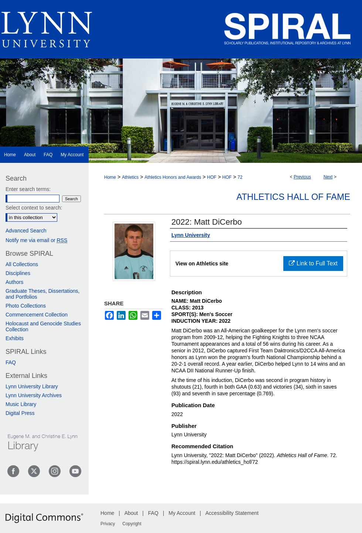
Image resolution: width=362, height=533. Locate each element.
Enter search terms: (28, 189)
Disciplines (18, 273)
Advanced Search (26, 231)
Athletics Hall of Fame (293, 197)
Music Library (21, 404)
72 (240, 177)
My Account (181, 513)
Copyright (131, 523)
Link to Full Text (313, 263)
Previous (302, 177)
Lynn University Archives (34, 395)
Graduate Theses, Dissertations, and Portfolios (43, 294)
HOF (211, 177)
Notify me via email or (36, 240)
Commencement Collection (37, 315)
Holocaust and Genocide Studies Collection (43, 326)
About (131, 513)
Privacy (107, 523)
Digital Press (20, 413)
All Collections (22, 264)
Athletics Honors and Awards (172, 177)
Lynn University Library (32, 386)
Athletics (130, 177)
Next (328, 177)
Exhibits (15, 338)
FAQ (11, 362)
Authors (14, 282)
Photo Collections (26, 306)
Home (110, 177)
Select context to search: (34, 208)
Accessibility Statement (232, 513)
